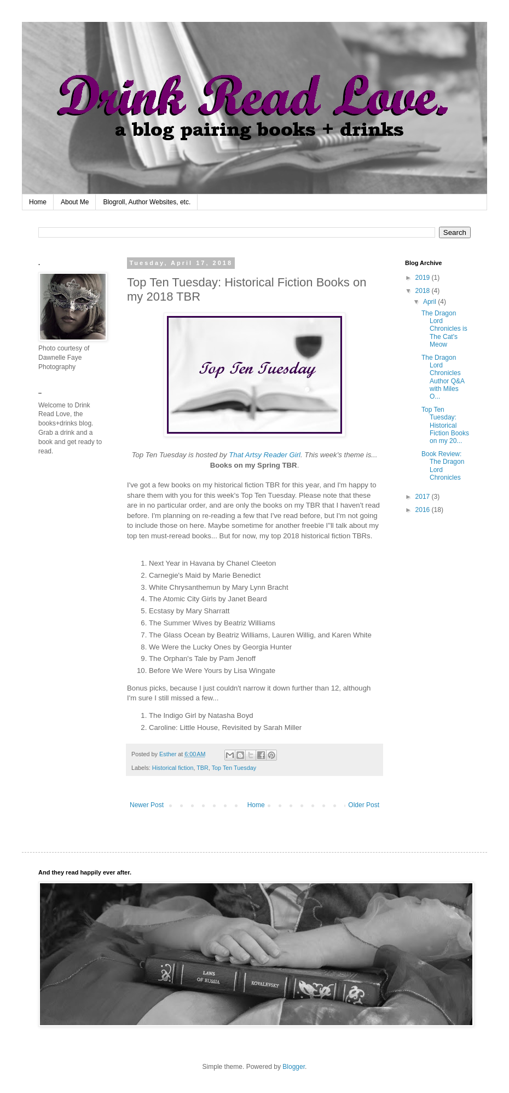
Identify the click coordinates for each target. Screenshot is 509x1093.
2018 (423, 291)
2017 (423, 497)
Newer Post (147, 805)
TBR (202, 767)
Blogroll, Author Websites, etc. (146, 202)
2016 (423, 510)
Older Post (363, 805)
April (430, 302)
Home (38, 202)
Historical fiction (173, 767)
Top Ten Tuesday (234, 767)
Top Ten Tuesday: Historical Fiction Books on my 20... (445, 425)
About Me (75, 202)
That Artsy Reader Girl (264, 455)
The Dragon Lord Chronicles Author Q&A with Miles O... (442, 377)
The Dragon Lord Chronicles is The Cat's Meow (444, 329)
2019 (423, 277)
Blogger (293, 1067)
